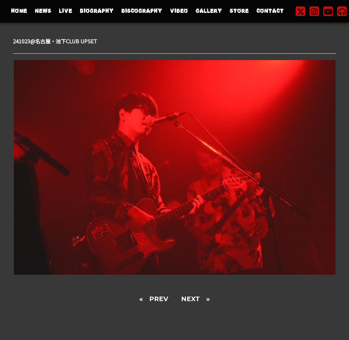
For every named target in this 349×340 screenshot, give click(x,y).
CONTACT (270, 11)
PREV (158, 299)
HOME (19, 11)
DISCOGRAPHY (141, 11)
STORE (239, 11)
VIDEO (179, 11)
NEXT (190, 299)
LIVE (65, 11)
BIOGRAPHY (97, 11)
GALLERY (209, 11)
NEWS (43, 11)
